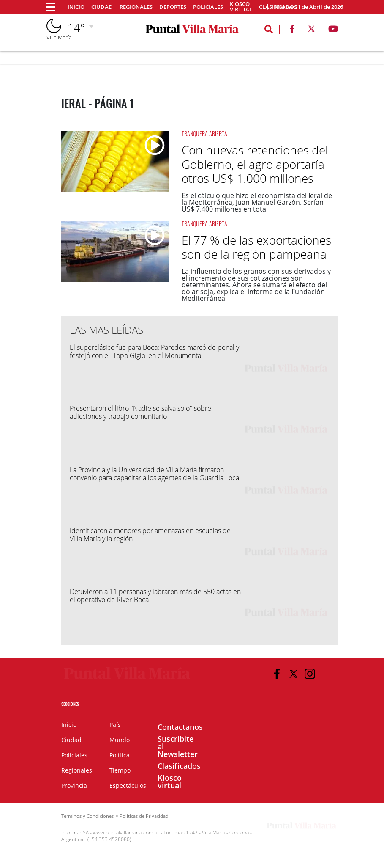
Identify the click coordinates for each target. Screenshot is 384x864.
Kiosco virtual (241, 6)
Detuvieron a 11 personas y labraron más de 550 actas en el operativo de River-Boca (155, 595)
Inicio (76, 7)
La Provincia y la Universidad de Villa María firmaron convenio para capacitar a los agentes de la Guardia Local (155, 473)
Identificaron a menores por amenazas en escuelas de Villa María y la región (150, 534)
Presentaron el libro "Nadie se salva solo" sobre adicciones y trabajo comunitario (140, 412)
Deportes (172, 7)
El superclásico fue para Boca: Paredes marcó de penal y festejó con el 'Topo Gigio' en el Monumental (154, 351)
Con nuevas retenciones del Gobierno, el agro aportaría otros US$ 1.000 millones (255, 164)
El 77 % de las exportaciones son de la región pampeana (256, 247)
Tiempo (120, 770)
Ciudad (102, 7)
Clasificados (179, 766)
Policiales (208, 7)
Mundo (119, 740)
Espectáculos (127, 785)
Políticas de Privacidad (144, 816)
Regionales (136, 7)
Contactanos (180, 727)
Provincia (74, 785)
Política (119, 755)
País (115, 725)
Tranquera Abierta (204, 133)
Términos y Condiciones (87, 816)
